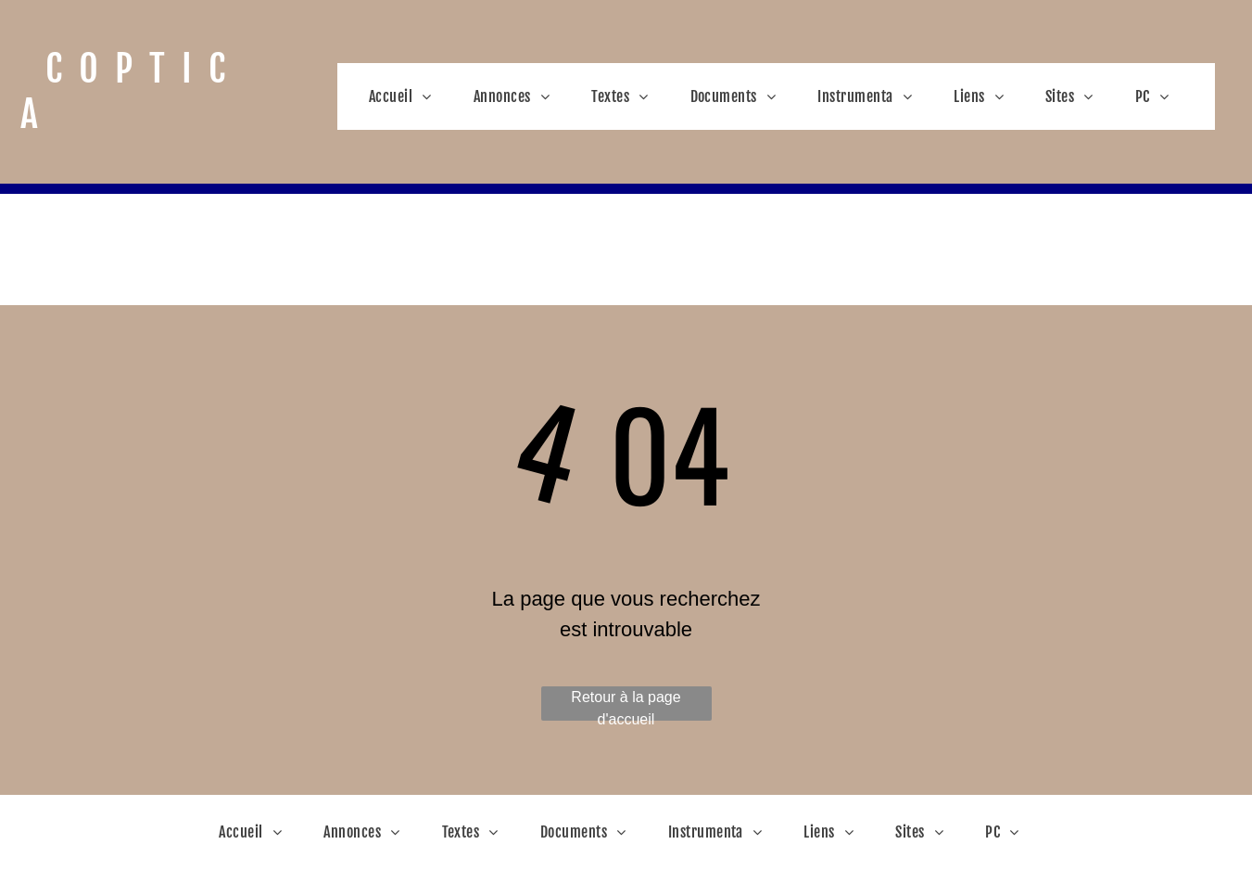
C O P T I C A (127, 91)
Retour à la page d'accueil (625, 705)
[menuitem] (407, 96)
